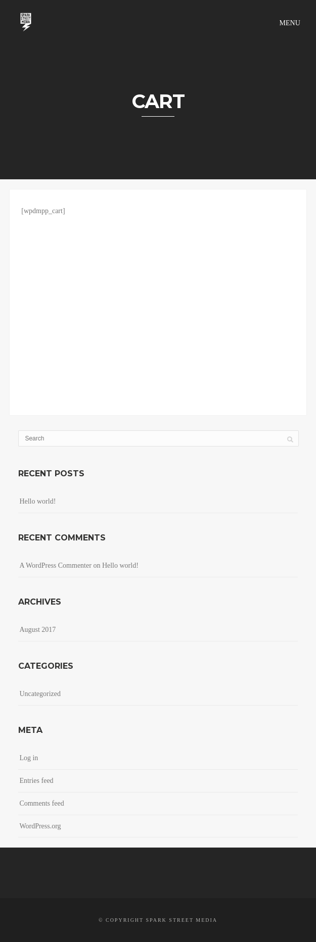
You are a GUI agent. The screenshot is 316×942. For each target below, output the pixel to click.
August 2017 (37, 629)
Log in (28, 758)
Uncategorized (40, 694)
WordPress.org (40, 826)
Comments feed (41, 803)
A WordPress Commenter (55, 565)
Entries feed (36, 780)
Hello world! (37, 501)
